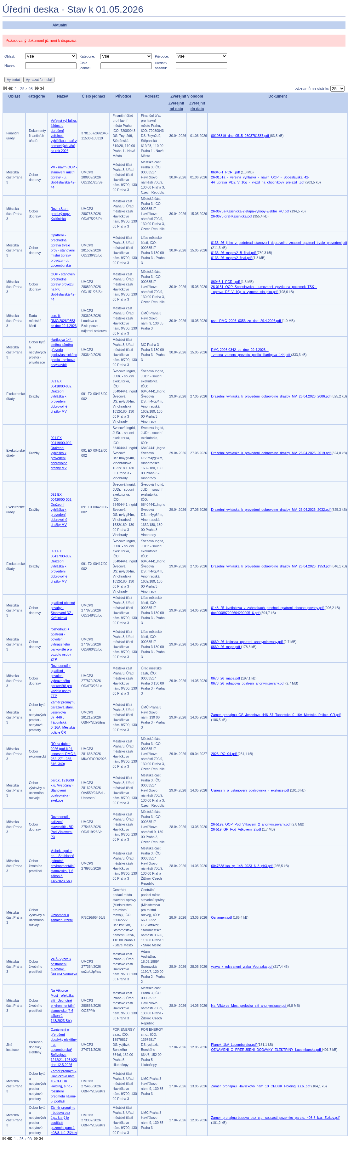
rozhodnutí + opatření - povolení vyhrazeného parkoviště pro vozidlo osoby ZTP (61, 644)
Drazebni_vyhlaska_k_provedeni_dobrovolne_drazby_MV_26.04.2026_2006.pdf (271, 396)
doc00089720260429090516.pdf (235, 613)
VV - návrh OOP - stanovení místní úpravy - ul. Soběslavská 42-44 (64, 177)
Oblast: (9, 56)
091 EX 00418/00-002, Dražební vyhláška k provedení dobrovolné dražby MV (61, 396)
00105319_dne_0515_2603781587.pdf (240, 136)
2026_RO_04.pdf (224, 754)
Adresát (152, 96)
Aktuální (59, 25)
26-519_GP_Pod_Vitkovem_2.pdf (236, 829)
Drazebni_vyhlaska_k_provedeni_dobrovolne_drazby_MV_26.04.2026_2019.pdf (271, 453)
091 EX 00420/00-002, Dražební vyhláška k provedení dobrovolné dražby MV (61, 510)
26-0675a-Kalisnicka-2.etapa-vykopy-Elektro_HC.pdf (250, 211)
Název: (9, 65)
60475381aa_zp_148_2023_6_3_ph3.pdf (242, 866)
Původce (123, 96)
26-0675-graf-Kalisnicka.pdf (232, 216)
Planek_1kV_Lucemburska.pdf (234, 1044)
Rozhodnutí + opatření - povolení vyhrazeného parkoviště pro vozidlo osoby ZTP (61, 681)
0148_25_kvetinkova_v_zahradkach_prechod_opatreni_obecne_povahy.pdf (267, 608)
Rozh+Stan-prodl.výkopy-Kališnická (61, 214)
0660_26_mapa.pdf (226, 647)
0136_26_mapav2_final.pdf (232, 258)
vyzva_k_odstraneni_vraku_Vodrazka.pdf (242, 966)
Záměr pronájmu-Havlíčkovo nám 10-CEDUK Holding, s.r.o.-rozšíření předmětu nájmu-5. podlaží (64, 1086)
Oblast (14, 96)
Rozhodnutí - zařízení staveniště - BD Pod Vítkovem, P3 (62, 827)
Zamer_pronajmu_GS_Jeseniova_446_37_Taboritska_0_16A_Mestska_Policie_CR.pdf (275, 715)
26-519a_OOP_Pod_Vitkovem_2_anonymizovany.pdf (251, 824)
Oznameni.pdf (222, 917)
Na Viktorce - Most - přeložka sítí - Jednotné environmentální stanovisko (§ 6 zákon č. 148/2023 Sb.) (63, 1006)
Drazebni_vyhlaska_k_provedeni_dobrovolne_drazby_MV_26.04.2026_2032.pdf (271, 509)
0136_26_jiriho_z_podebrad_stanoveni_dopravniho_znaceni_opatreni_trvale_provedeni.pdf (279, 243)
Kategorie (36, 96)
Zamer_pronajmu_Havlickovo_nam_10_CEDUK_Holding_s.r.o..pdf (261, 1086)
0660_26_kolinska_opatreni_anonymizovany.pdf (247, 642)
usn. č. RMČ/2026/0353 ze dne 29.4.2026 (64, 321)
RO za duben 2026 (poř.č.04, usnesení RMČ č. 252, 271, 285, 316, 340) (64, 754)
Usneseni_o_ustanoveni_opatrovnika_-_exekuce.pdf (250, 790)
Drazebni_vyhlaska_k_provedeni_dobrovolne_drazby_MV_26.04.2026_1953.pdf (271, 566)
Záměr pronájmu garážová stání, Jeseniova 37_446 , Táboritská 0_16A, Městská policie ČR (63, 717)
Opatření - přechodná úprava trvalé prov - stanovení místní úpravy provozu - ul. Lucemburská (63, 250)
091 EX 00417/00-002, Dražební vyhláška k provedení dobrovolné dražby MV (61, 566)
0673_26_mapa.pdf (226, 678)
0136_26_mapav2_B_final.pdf (234, 253)
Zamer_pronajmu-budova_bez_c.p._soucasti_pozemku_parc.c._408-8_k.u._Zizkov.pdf (275, 1117)
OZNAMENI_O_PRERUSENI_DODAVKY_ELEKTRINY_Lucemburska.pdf (266, 1049)
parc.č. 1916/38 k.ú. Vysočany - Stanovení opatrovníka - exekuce (62, 790)
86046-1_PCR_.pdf (226, 172)
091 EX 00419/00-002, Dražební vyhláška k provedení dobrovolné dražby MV (61, 453)
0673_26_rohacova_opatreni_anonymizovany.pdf (248, 683)
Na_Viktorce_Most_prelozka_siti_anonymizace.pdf (249, 1005)
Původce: (162, 56)
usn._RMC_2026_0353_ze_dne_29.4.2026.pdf (246, 321)
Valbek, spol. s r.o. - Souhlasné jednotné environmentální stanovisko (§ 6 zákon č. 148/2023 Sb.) (63, 866)
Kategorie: (87, 56)
